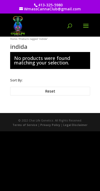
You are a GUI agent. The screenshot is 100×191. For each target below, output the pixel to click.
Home (13, 39)
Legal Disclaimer (75, 125)
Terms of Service (25, 125)
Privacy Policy (50, 125)
